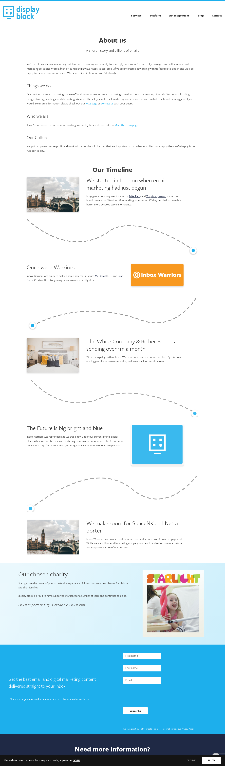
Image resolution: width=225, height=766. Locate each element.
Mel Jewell (101, 276)
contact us (107, 103)
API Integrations (179, 15)
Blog (201, 15)
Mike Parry (135, 196)
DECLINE (191, 760)
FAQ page (91, 103)
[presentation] (148, 695)
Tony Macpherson (156, 196)
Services (136, 15)
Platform (155, 15)
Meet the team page (126, 125)
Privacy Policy (188, 728)
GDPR (76, 760)
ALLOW (211, 760)
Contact (217, 15)
